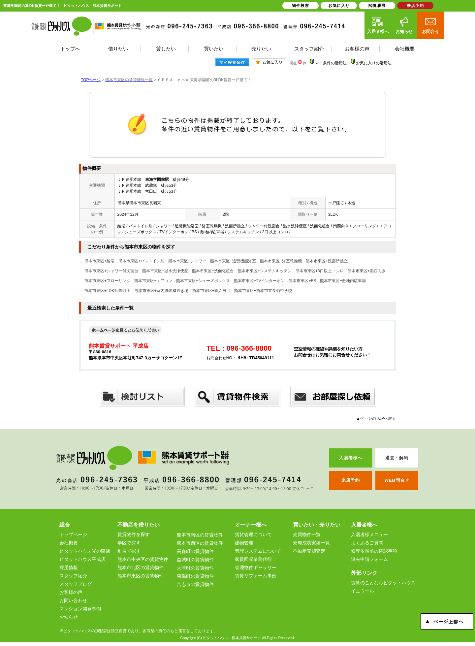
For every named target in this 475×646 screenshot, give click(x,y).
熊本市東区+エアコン (153, 280)
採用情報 (68, 567)
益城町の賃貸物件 (195, 559)
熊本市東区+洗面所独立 (327, 261)
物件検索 (300, 5)
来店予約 (415, 5)
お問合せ (430, 25)
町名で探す (129, 551)
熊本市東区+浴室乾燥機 (281, 261)
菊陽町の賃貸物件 (195, 576)
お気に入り (339, 5)
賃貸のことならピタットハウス (383, 582)
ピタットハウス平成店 (82, 559)
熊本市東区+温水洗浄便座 (165, 271)
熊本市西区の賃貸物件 (200, 543)
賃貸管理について (253, 534)
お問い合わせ (73, 600)
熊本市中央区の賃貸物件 (142, 559)
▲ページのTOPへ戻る (376, 418)
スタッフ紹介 (73, 575)
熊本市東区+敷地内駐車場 (343, 280)
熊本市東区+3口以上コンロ (320, 271)
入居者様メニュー (369, 534)
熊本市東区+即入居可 (211, 290)
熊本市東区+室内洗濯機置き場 (161, 290)
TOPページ (91, 80)
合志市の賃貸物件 (195, 584)
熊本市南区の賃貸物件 (200, 534)
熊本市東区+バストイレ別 (141, 261)
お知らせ (404, 25)
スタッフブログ (75, 584)
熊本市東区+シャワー (187, 261)
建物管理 (244, 542)
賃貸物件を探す (133, 534)
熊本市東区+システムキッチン (265, 271)
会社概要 (68, 542)
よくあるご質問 (367, 542)
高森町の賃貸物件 (195, 551)
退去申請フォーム (369, 559)
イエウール (362, 591)
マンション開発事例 (80, 608)
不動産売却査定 (309, 551)
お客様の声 (70, 592)
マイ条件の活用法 (331, 63)
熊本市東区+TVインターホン (259, 280)
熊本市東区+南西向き (367, 271)
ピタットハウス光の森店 (84, 551)
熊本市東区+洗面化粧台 (213, 271)
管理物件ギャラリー (255, 567)
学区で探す (129, 542)
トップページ (73, 534)
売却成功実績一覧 (311, 542)
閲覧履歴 (377, 5)
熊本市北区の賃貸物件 (140, 567)
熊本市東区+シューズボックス (203, 280)
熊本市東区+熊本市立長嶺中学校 (263, 290)
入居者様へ (378, 25)
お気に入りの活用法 (374, 63)
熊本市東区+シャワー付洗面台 (111, 271)
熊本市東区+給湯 (99, 261)
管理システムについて (258, 551)
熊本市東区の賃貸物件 (140, 575)
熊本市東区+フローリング (107, 280)
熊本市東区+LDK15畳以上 (107, 290)
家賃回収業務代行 (253, 559)
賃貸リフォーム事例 (255, 575)
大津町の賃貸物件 (195, 567)
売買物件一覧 (307, 534)
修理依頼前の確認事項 (374, 551)
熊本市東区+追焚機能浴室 (233, 261)
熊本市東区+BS (302, 280)
